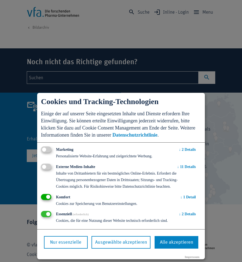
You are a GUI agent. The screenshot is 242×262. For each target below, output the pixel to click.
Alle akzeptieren (176, 242)
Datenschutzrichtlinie (134, 135)
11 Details (186, 167)
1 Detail (188, 197)
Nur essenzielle (65, 242)
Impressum (192, 256)
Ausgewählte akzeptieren (121, 242)
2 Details (187, 150)
